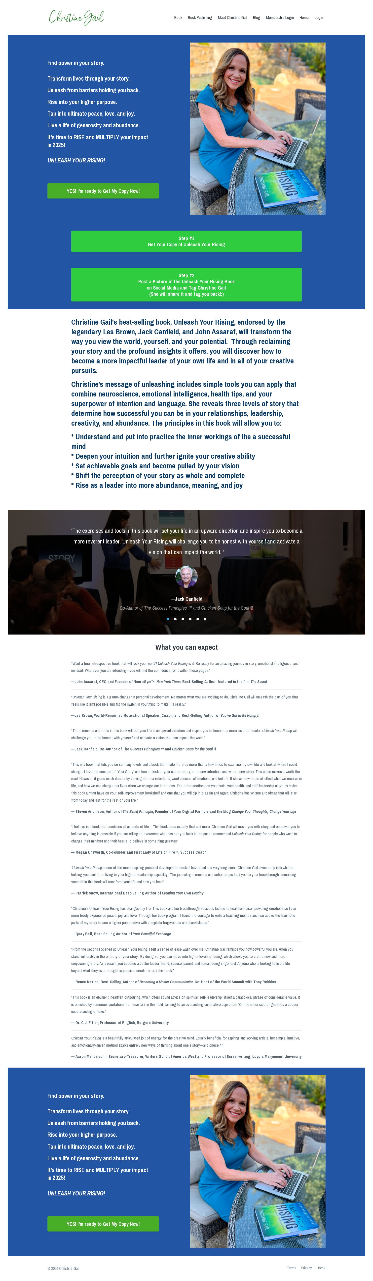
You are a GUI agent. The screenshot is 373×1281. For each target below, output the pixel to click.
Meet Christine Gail (232, 17)
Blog (256, 17)
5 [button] (197, 619)
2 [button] (175, 619)
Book (178, 17)
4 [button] (190, 619)
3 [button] (183, 619)
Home (304, 17)
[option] (186, 564)
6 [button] (205, 619)
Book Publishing (200, 17)
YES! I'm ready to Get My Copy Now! (103, 191)
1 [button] (168, 619)
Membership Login (280, 17)
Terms (289, 1268)
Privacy (305, 1268)
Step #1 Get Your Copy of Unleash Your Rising (186, 241)
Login (319, 17)
